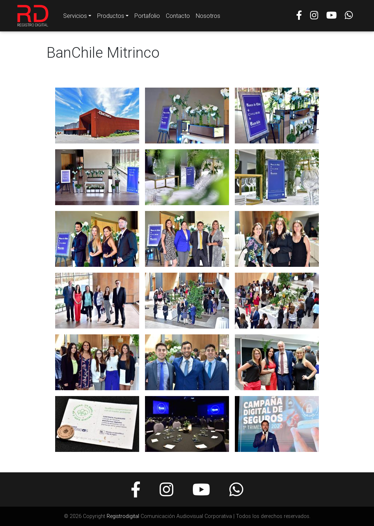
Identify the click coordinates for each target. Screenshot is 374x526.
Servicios (75, 17)
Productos (110, 17)
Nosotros (208, 17)
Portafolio (147, 17)
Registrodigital (123, 516)
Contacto (178, 17)
